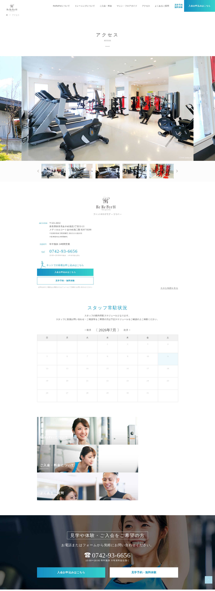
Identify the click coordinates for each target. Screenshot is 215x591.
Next (213, 108)
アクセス (146, 6)
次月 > (127, 330)
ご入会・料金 (106, 6)
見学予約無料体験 (178, 6)
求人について (164, 569)
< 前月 (88, 330)
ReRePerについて (61, 6)
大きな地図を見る (169, 288)
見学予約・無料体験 (65, 281)
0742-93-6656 (63, 251)
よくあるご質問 (162, 6)
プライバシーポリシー (114, 575)
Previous (38, 171)
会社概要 (94, 575)
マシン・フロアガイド (127, 6)
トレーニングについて (85, 6)
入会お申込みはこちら (200, 6)
